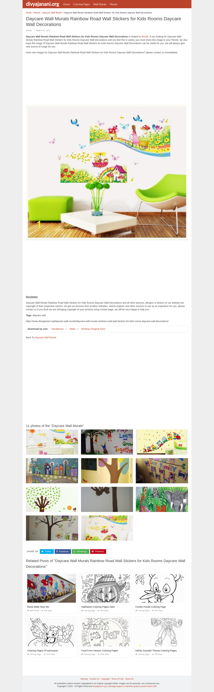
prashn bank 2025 (149, 686)
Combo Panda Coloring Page (150, 607)
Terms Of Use (117, 679)
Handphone (57, 328)
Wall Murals (99, 4)
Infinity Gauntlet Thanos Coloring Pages (156, 650)
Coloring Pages (81, 4)
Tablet (72, 328)
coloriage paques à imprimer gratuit (123, 686)
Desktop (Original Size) (93, 328)
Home (66, 4)
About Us (129, 679)
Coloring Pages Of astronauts (42, 650)
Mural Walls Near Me (38, 607)
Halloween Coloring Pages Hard (98, 607)
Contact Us (94, 679)
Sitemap (84, 679)
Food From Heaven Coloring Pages (99, 650)
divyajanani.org (42, 4)
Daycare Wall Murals (45, 337)
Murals (113, 4)
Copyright (105, 679)
